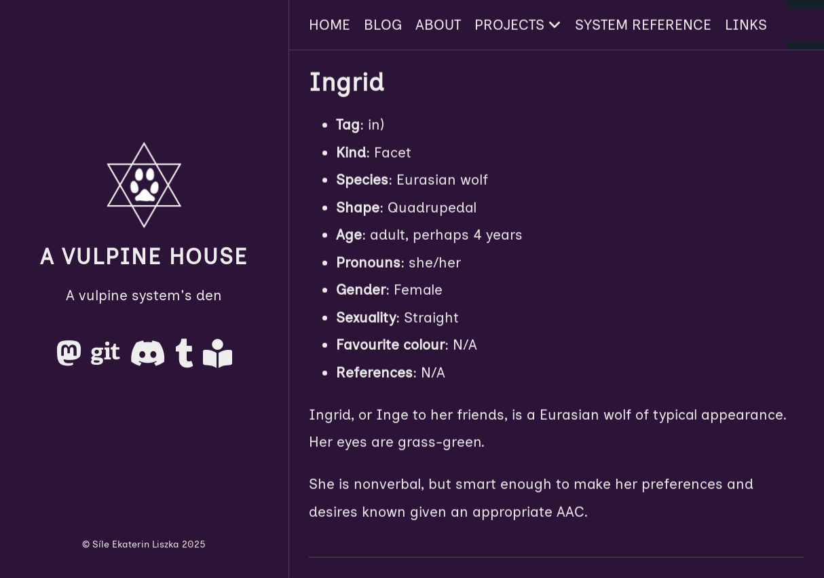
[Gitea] (107, 358)
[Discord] (150, 358)
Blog (383, 24)
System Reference (643, 24)
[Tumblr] (186, 358)
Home (329, 24)
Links (746, 24)
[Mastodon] (71, 358)
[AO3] (217, 358)
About (438, 24)
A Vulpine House (144, 257)
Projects (517, 24)
